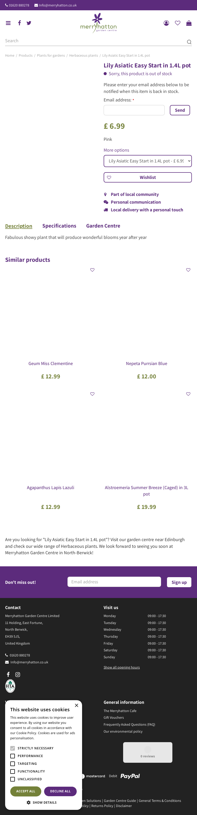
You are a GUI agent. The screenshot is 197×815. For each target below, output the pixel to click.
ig (18, 674)
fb (19, 23)
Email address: (119, 99)
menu (8, 23)
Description (18, 226)
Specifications (59, 226)
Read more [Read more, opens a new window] (43, 738)
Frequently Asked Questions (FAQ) (129, 724)
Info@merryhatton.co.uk (58, 5)
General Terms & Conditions (160, 800)
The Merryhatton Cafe (120, 710)
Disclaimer (124, 805)
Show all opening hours (122, 667)
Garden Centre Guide (120, 800)
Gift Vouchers (114, 717)
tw (29, 23)
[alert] (43, 755)
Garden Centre (104, 226)
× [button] (76, 706)
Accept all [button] (25, 791)
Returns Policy (102, 805)
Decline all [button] (60, 791)
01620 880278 (19, 5)
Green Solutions (88, 800)
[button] (43, 802)
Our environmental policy (123, 731)
